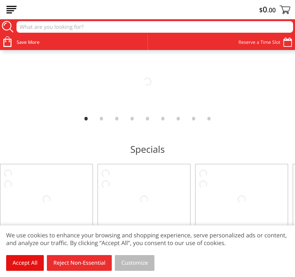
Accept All (25, 263)
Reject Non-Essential (79, 263)
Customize (134, 263)
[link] (147, 81)
